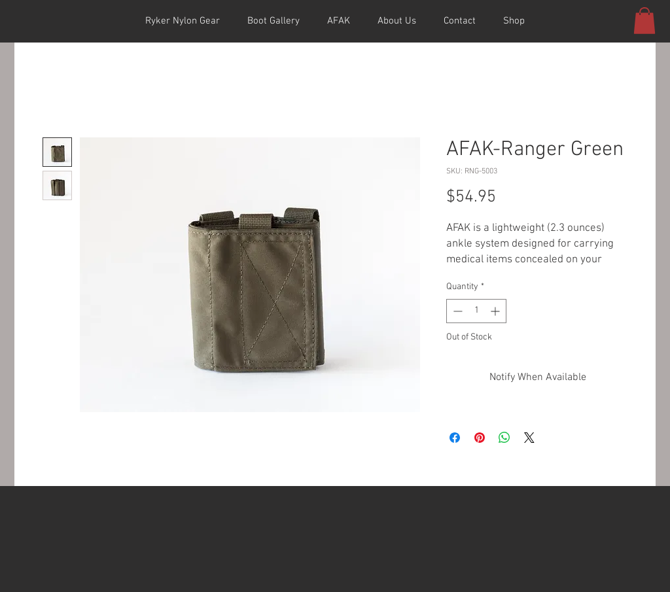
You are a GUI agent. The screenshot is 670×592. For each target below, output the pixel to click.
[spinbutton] (476, 311)
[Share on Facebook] (455, 437)
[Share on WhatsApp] (504, 437)
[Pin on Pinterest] (479, 437)
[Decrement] (456, 311)
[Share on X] (529, 437)
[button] (644, 20)
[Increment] (496, 311)
